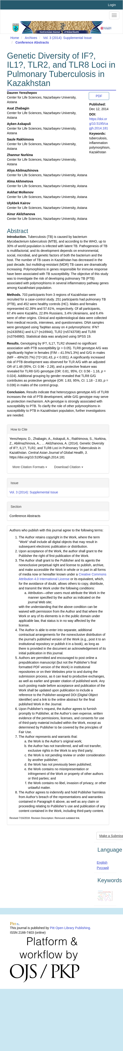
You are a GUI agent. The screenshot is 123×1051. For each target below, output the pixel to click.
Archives (31, 38)
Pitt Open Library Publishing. (70, 928)
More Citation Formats (29, 467)
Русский (103, 868)
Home (14, 38)
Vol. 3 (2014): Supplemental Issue (67, 38)
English (102, 862)
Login (112, 5)
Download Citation (68, 467)
